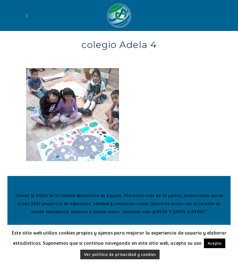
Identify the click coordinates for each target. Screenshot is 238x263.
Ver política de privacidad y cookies (120, 254)
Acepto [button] (215, 243)
